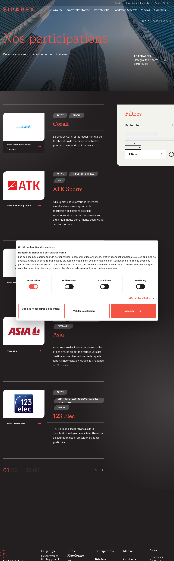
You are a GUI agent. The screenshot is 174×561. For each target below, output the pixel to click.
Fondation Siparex (127, 11)
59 (28, 469)
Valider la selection (84, 310)
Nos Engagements (50, 559)
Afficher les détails (139, 298)
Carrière (119, 3)
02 (14, 469)
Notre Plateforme (75, 553)
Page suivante (101, 469)
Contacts (162, 11)
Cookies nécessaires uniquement (41, 308)
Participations (104, 551)
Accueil (146, 21)
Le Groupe (58, 11)
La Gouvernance (49, 555)
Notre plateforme (80, 11)
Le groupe (48, 551)
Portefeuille (103, 11)
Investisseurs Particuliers (138, 3)
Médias (147, 11)
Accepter (130, 310)
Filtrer (133, 153)
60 (36, 469)
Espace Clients (162, 3)
